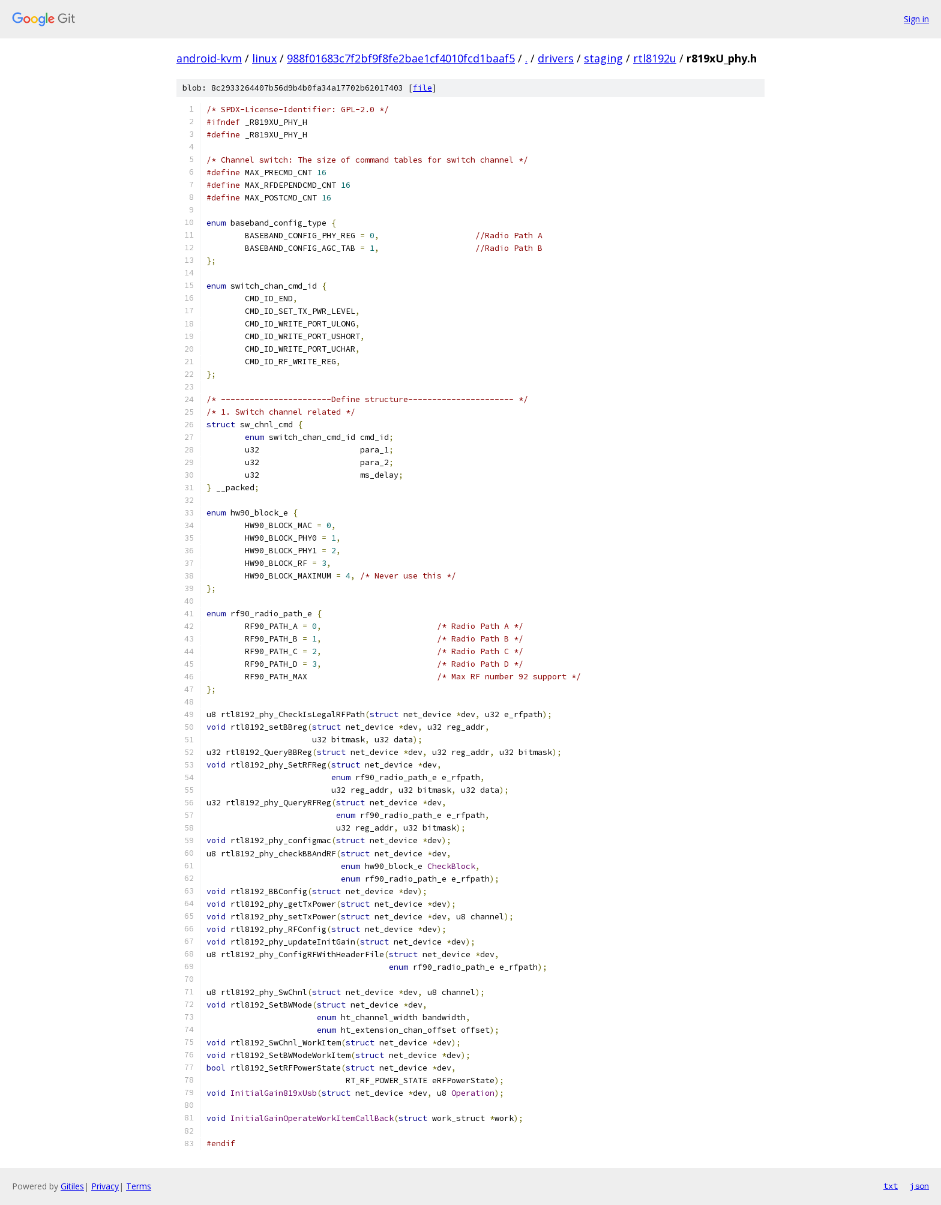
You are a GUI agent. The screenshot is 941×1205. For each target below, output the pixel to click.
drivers (556, 58)
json (919, 1185)
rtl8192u (654, 58)
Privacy (105, 1186)
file (422, 88)
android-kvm (209, 58)
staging (603, 58)
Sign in (916, 19)
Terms (138, 1186)
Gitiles (72, 1186)
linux (264, 58)
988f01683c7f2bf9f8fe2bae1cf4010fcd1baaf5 (401, 58)
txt (890, 1185)
